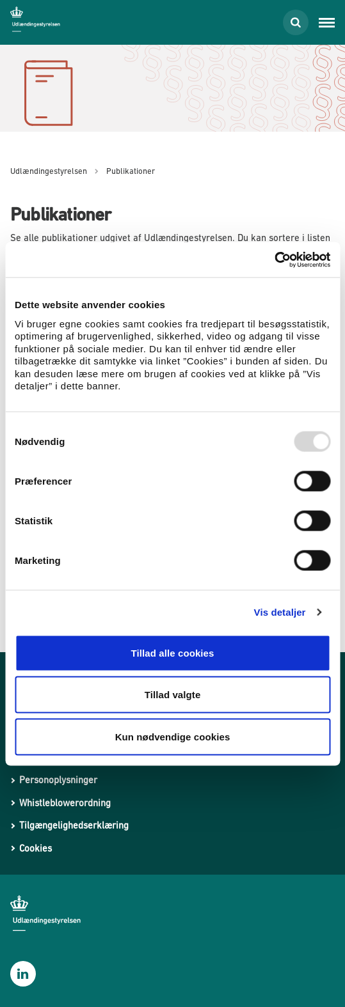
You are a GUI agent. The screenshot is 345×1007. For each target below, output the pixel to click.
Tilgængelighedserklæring (74, 825)
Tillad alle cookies (172, 652)
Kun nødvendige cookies (172, 736)
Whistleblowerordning (65, 802)
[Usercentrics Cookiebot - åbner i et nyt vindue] (274, 259)
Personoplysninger (58, 779)
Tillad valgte (173, 694)
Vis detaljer (280, 612)
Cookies (35, 848)
